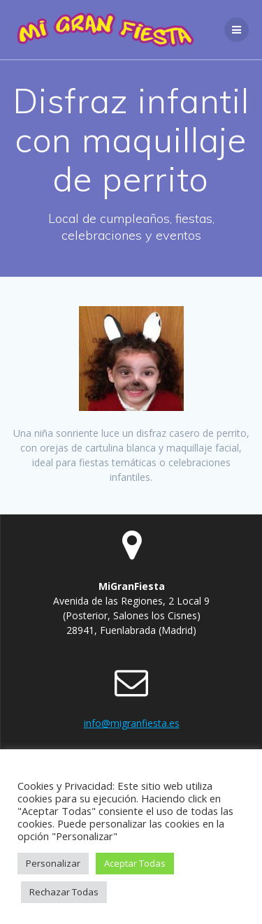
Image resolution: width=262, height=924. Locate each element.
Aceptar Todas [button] (135, 863)
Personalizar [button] (53, 863)
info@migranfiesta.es (132, 723)
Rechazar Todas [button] (64, 892)
